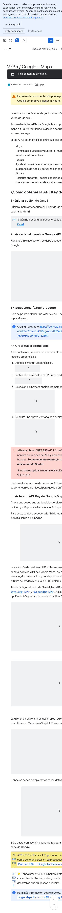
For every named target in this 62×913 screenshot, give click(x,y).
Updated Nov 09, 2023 (44, 48)
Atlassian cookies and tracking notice (23, 17)
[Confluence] (17, 40)
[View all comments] (54, 899)
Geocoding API (43, 591)
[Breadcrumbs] (4, 49)
